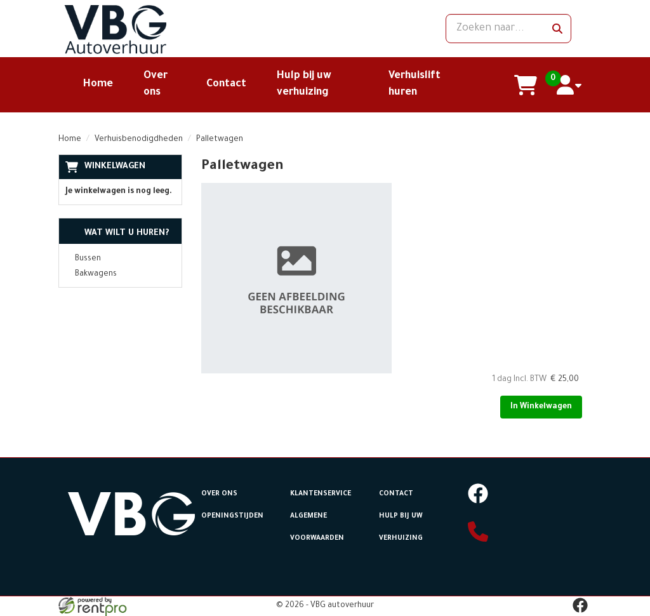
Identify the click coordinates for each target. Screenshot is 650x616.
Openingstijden (232, 516)
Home (98, 84)
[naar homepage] (140, 28)
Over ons (219, 494)
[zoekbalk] (508, 28)
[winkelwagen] (526, 85)
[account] (569, 85)
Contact (226, 84)
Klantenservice (320, 494)
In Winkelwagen (541, 407)
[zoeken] (557, 28)
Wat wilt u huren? (117, 233)
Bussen (88, 259)
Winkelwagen (114, 166)
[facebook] (478, 502)
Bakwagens (96, 274)
